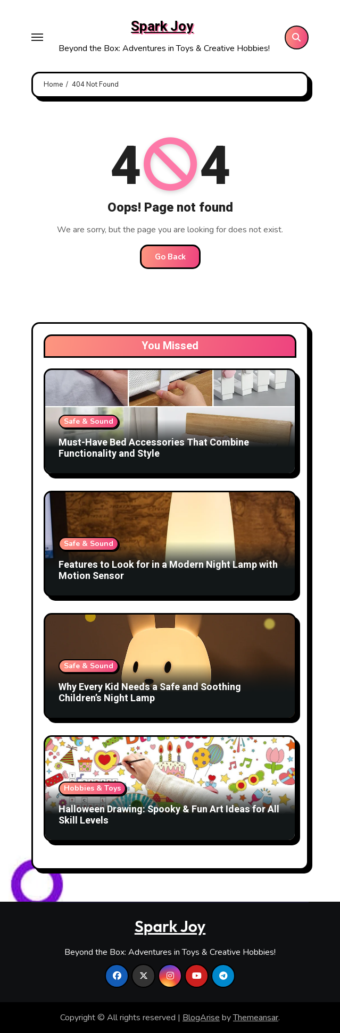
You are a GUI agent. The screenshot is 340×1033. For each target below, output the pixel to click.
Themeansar (255, 1017)
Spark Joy (162, 26)
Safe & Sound (88, 421)
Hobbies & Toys (92, 788)
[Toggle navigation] (37, 37)
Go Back (170, 256)
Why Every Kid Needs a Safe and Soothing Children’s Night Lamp (150, 693)
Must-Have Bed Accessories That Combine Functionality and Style (154, 448)
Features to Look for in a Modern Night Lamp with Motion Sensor (168, 571)
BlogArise (201, 1017)
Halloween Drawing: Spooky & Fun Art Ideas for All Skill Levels (169, 815)
